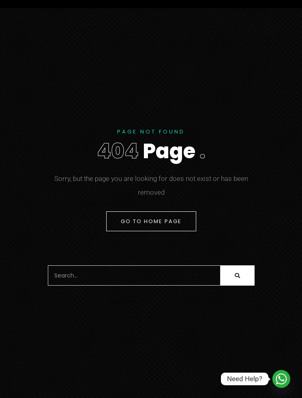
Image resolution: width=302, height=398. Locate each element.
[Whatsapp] (281, 379)
